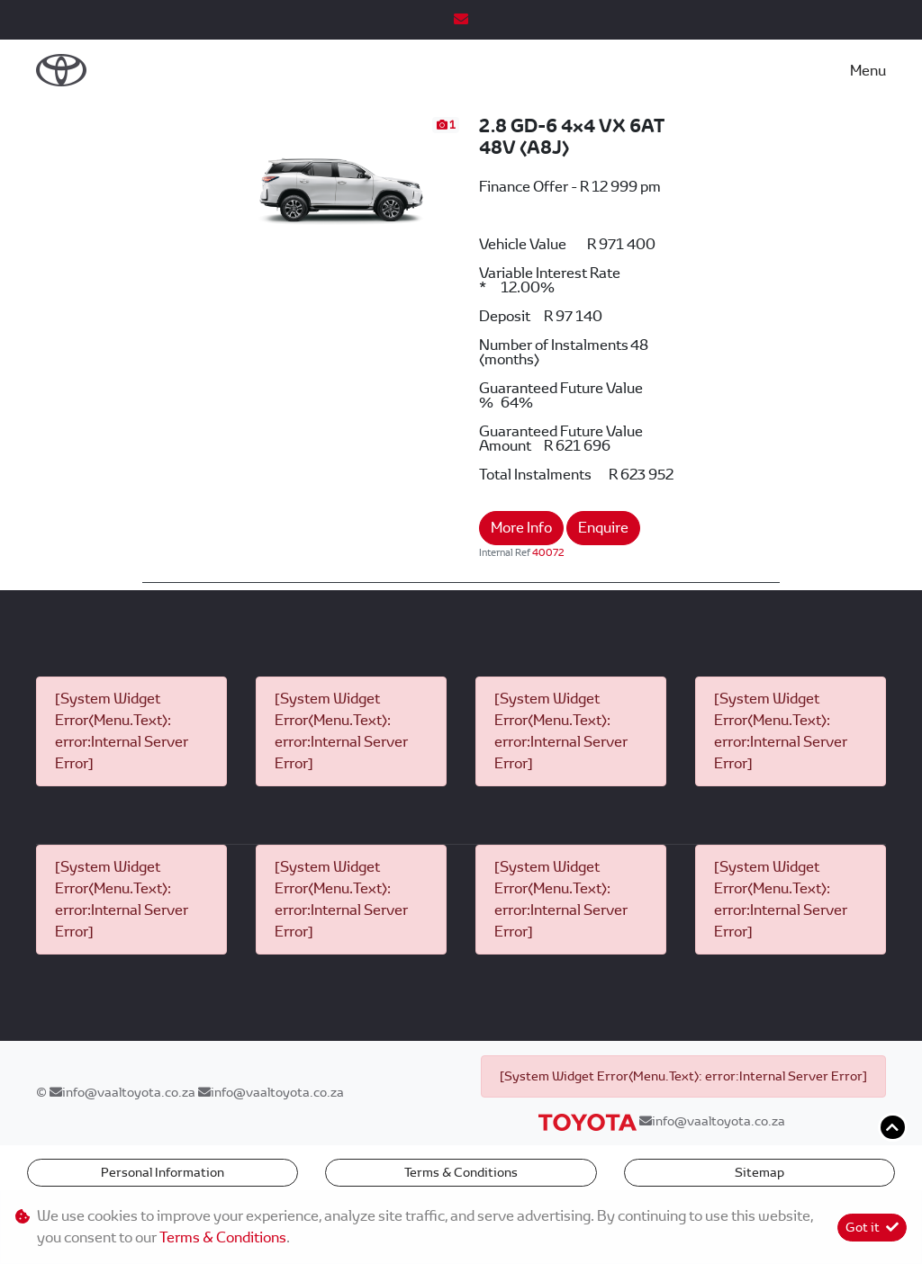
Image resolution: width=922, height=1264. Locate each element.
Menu (868, 70)
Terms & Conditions (461, 1172)
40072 (548, 552)
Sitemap (759, 1172)
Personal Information (162, 1172)
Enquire (603, 527)
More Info (521, 527)
